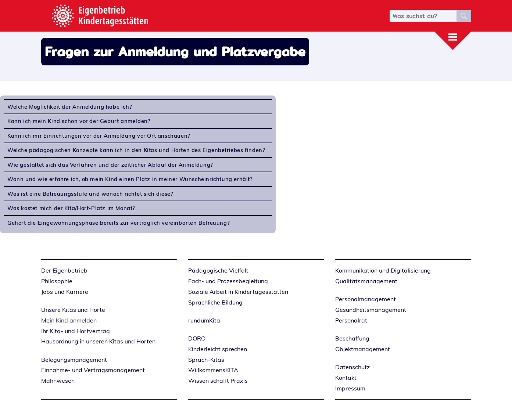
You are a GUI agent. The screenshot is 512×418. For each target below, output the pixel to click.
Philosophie (56, 281)
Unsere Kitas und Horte (73, 309)
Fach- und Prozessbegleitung (228, 281)
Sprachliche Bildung (215, 302)
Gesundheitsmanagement (370, 309)
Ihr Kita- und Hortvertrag (75, 331)
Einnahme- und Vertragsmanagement (93, 370)
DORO (196, 338)
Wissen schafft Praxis (218, 380)
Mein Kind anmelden (69, 320)
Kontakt (346, 377)
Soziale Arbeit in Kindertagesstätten (238, 291)
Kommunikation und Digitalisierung (383, 270)
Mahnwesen (58, 380)
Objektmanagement (362, 349)
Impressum (350, 388)
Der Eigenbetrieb (64, 270)
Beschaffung (352, 338)
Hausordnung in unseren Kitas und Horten (98, 341)
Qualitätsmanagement (366, 281)
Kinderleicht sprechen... (219, 349)
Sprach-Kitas (206, 359)
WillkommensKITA (213, 370)
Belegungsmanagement (74, 359)
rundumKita (204, 320)
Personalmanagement (365, 299)
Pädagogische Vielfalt (218, 270)
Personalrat (351, 320)
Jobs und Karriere (64, 291)
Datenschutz (352, 367)
